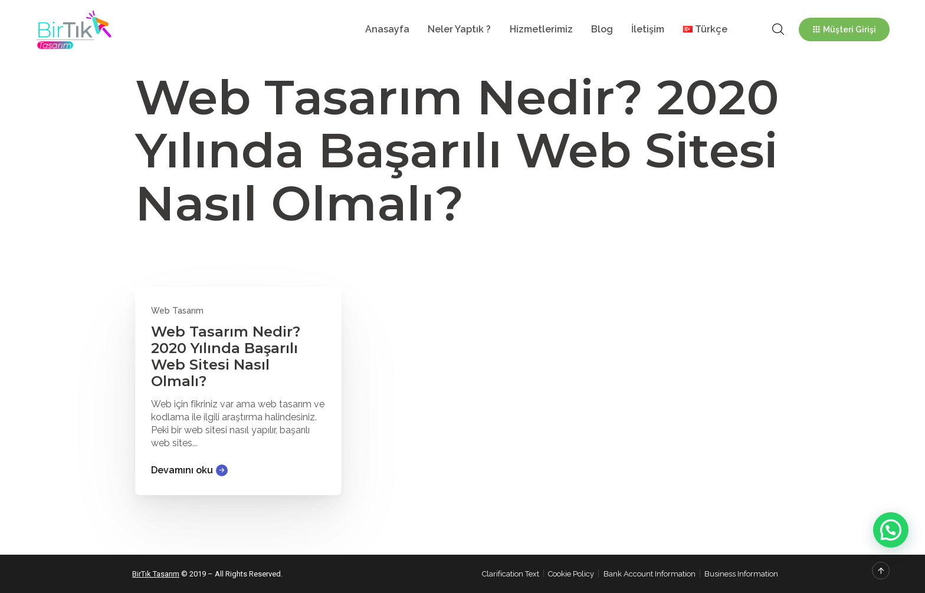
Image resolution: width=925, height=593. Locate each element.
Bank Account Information (649, 573)
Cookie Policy (571, 573)
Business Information (741, 573)
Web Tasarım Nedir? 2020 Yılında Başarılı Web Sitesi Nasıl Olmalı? (225, 356)
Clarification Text (510, 573)
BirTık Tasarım (155, 573)
